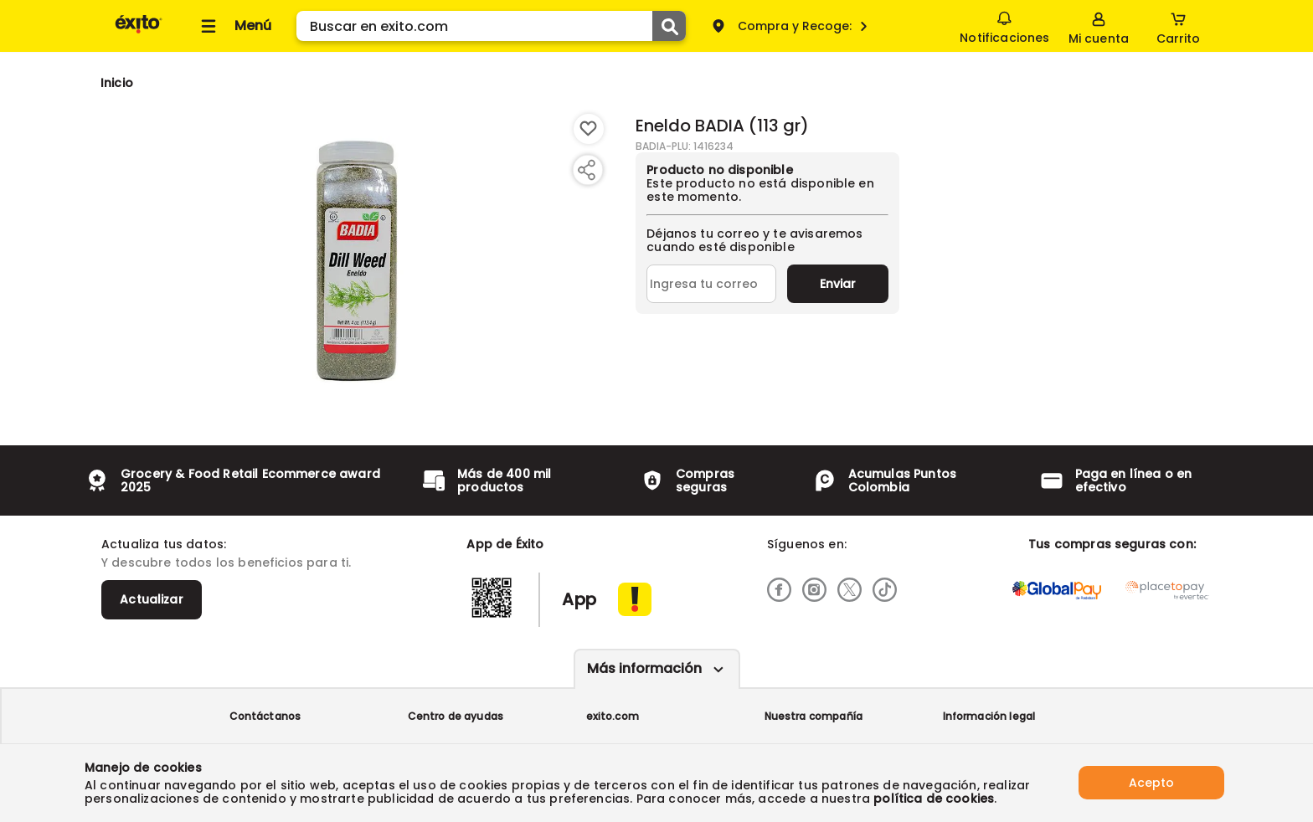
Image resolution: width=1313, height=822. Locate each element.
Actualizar (151, 599)
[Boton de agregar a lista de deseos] (589, 129)
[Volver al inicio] (138, 32)
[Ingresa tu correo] (711, 284)
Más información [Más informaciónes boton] (644, 668)
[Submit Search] (669, 26)
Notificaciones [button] (1004, 25)
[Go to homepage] (116, 82)
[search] (491, 26)
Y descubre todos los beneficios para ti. (226, 562)
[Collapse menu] (233, 26)
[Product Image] (356, 260)
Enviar (838, 283)
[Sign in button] (1098, 26)
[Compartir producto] (586, 170)
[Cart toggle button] (1178, 26)
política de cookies (933, 798)
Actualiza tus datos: (163, 544)
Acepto (1151, 782)
